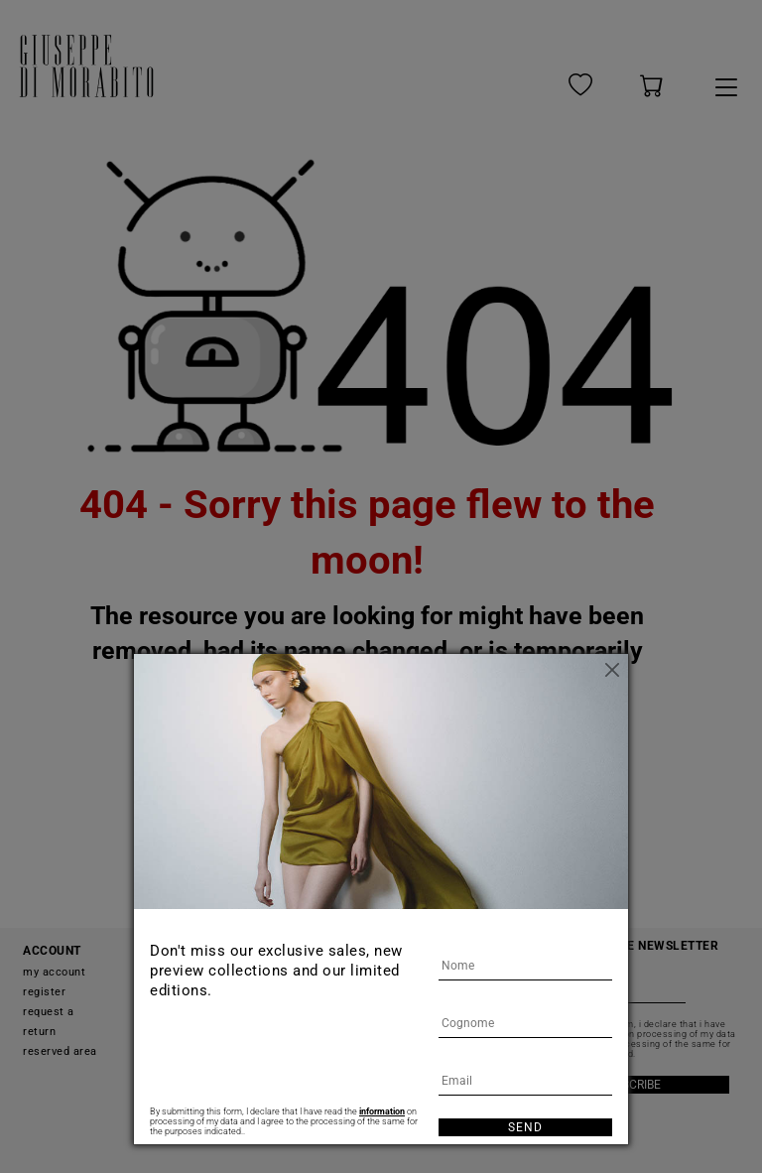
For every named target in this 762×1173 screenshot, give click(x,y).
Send (525, 1127)
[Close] (613, 669)
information (382, 1111)
